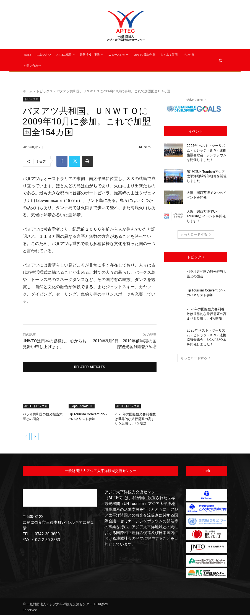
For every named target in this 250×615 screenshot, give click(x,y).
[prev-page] (26, 436)
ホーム (28, 91)
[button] (220, 60)
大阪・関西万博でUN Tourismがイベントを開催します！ (206, 216)
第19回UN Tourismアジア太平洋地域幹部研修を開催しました (206, 176)
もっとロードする (196, 234)
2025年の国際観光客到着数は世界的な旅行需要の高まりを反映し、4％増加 (135, 419)
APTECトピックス (35, 406)
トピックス (44, 91)
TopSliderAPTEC (81, 406)
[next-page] (35, 436)
